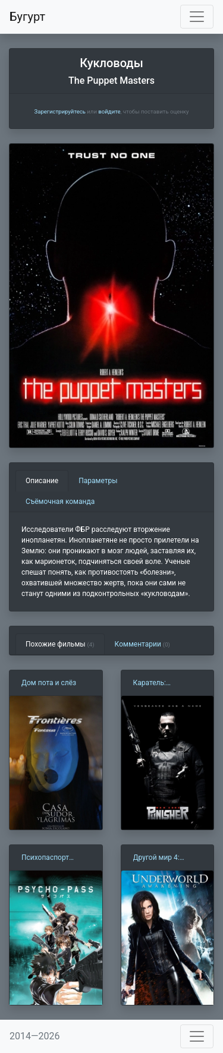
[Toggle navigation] (196, 17)
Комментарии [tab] (142, 644)
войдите (109, 111)
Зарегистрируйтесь (59, 111)
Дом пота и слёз (48, 683)
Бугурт (27, 17)
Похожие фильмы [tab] (60, 644)
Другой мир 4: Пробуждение (156, 858)
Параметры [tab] (97, 481)
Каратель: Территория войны (164, 683)
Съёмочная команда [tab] (60, 501)
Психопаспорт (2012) (45, 858)
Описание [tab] (42, 481)
